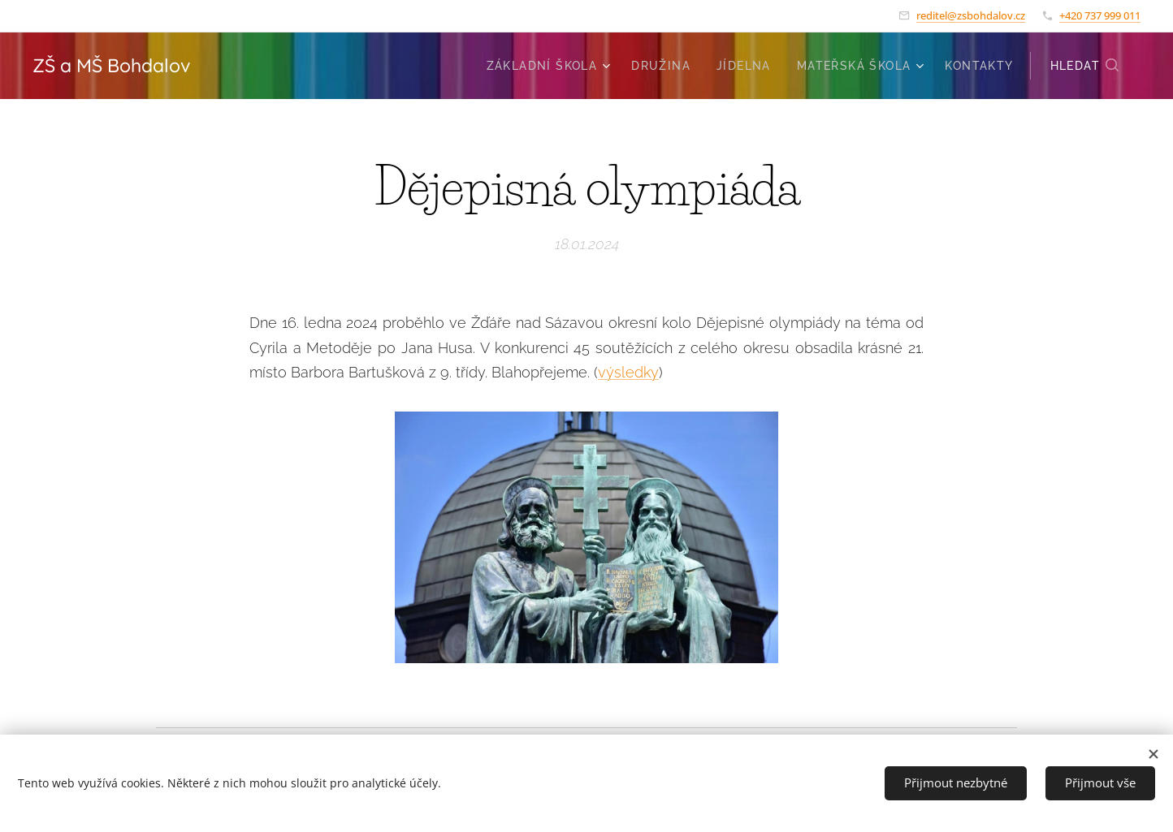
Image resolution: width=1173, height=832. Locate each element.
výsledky (628, 372)
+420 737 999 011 (1100, 15)
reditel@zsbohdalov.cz (970, 15)
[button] (1085, 65)
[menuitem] (551, 65)
